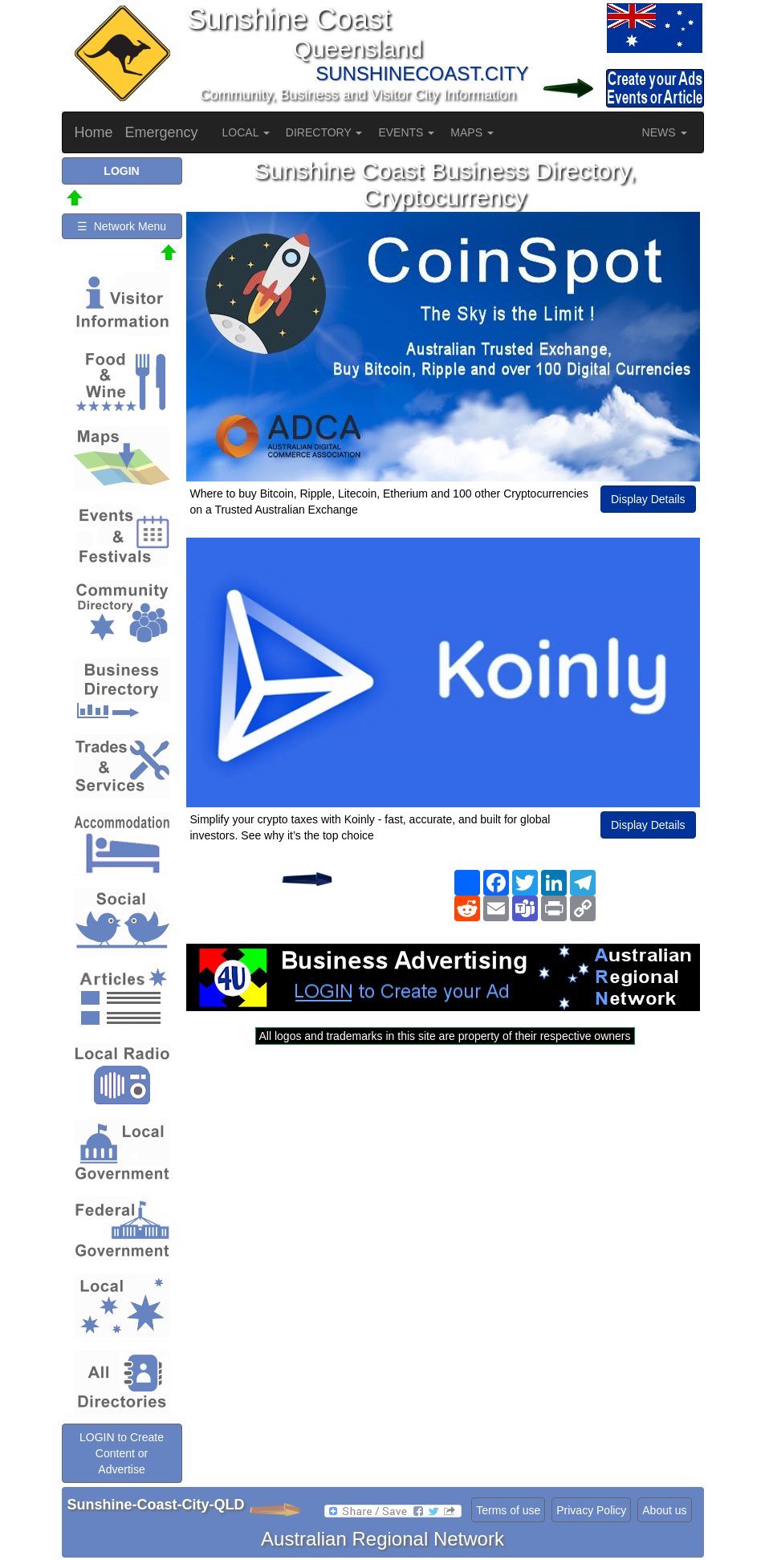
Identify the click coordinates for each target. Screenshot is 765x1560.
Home (94, 132)
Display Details (648, 499)
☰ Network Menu (121, 226)
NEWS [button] (664, 132)
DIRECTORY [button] (324, 132)
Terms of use (508, 1510)
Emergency (161, 132)
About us (664, 1510)
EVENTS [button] (406, 132)
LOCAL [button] (246, 132)
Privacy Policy (591, 1510)
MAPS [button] (472, 132)
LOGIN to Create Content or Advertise (121, 1453)
